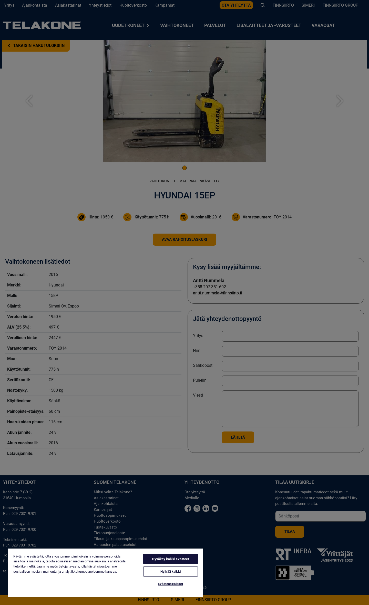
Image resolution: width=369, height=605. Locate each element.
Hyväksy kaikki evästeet (170, 559)
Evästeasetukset (170, 584)
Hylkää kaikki (170, 571)
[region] (105, 573)
